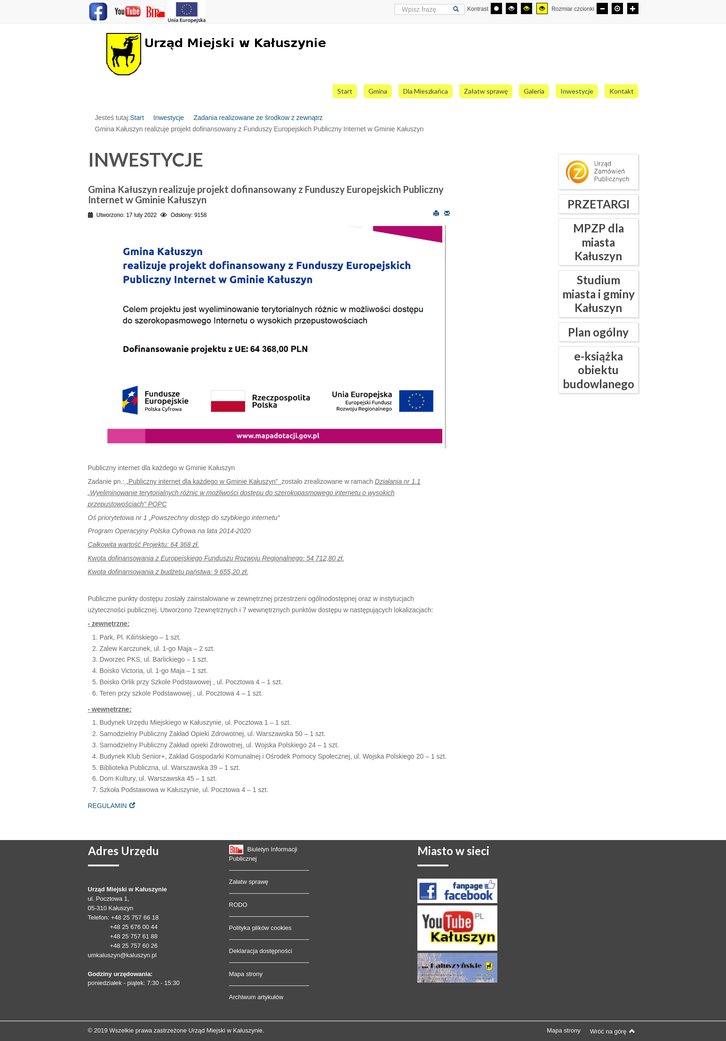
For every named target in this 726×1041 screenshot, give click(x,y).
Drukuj (436, 212)
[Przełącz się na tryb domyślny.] (496, 8)
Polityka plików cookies (260, 927)
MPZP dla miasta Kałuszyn (598, 242)
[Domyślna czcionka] (617, 8)
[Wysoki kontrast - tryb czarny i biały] (511, 8)
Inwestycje (168, 117)
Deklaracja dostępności (260, 950)
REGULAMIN (107, 805)
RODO (238, 904)
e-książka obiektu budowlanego (598, 370)
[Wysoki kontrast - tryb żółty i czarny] (542, 8)
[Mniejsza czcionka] (602, 8)
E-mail (447, 212)
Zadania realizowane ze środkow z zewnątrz (258, 117)
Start (137, 117)
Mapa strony (246, 973)
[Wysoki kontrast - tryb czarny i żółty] (526, 8)
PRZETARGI (598, 204)
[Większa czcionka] (632, 8)
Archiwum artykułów (256, 997)
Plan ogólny (598, 332)
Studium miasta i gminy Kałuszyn (598, 293)
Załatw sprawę (249, 881)
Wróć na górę (612, 1031)
